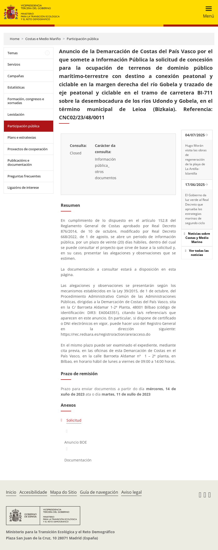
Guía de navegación (99, 492)
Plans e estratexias (21, 137)
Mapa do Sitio (63, 492)
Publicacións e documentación (19, 162)
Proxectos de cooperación (27, 149)
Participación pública (83, 38)
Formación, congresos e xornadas (25, 101)
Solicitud (73, 420)
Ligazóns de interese (23, 187)
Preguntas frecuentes (24, 176)
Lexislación (15, 114)
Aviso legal (131, 492)
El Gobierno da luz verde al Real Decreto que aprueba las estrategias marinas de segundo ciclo (197, 209)
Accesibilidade (33, 492)
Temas (12, 53)
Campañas (15, 76)
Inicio (11, 492)
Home (14, 38)
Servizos (13, 64)
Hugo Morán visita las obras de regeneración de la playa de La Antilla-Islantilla (196, 159)
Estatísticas (16, 87)
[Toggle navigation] (207, 12)
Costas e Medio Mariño (43, 38)
